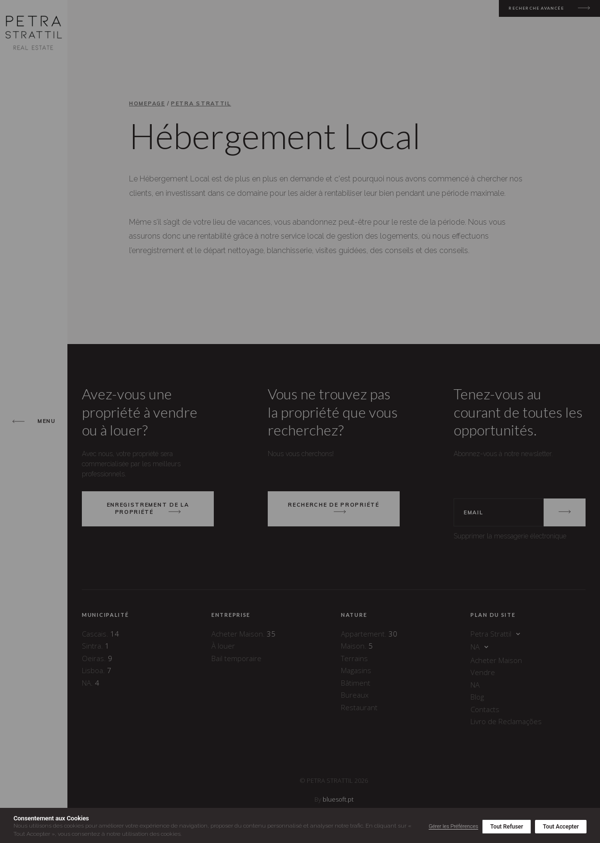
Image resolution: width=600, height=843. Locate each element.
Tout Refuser (506, 826)
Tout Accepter (561, 826)
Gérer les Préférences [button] (453, 826)
